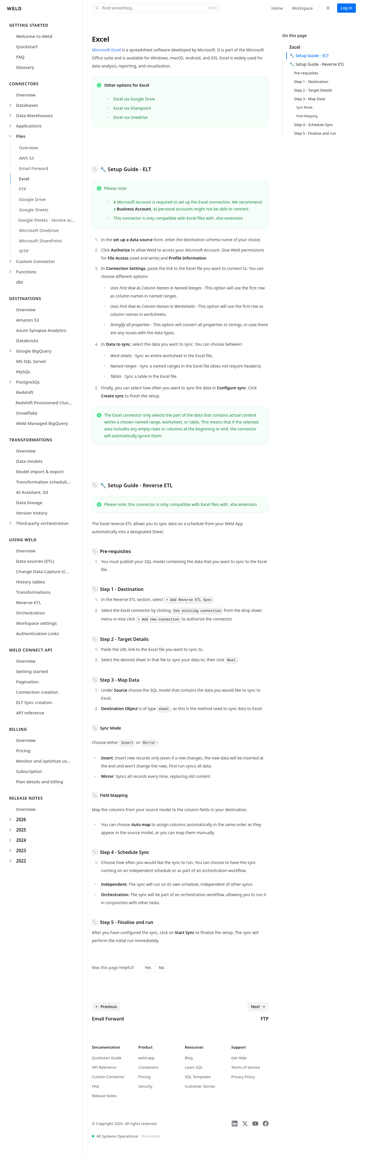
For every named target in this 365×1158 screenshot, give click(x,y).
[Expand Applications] (10, 125)
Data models (29, 461)
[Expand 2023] (10, 850)
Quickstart (27, 46)
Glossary (25, 67)
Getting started (32, 671)
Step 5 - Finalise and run (315, 133)
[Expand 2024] (10, 840)
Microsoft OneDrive (39, 230)
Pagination (27, 682)
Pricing (23, 750)
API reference (30, 713)
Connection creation (37, 692)
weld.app (146, 1057)
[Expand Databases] (10, 105)
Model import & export (40, 471)
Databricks (27, 340)
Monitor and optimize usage (45, 761)
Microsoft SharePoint (40, 240)
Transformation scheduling (44, 482)
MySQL (23, 371)
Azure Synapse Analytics (41, 330)
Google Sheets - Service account (48, 220)
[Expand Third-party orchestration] (10, 523)
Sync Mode (304, 107)
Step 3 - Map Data (309, 98)
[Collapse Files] (10, 136)
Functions (26, 271)
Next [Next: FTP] (258, 1007)
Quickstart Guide (106, 1057)
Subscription (29, 771)
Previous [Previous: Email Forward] (105, 1007)
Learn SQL (194, 1067)
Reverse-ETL (28, 602)
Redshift (24, 392)
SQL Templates (198, 1076)
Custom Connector (35, 261)
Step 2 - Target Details (313, 90)
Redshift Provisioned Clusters (46, 402)
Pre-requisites (306, 73)
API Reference (104, 1067)
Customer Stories (200, 1086)
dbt (19, 282)
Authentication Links (37, 633)
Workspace (302, 8)
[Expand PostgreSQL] (10, 381)
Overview (26, 95)
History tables (30, 582)
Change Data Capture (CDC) (44, 571)
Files (20, 136)
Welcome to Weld (34, 36)
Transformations (33, 592)
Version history (31, 513)
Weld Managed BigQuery (42, 423)
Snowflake (27, 413)
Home (277, 8)
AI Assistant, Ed (32, 492)
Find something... (155, 8)
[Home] (14, 7)
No (161, 967)
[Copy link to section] (95, 169)
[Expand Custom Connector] (10, 261)
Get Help (238, 1057)
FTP (22, 189)
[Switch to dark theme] (328, 8)
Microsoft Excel (106, 50)
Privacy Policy (243, 1076)
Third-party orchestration (42, 523)
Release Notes (104, 1095)
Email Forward (33, 168)
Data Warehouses (34, 115)
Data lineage (29, 502)
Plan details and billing (39, 781)
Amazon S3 (27, 320)
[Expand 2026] (10, 819)
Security (145, 1086)
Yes (148, 967)
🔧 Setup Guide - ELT (309, 55)
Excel (24, 178)
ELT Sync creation (34, 702)
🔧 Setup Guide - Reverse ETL (317, 64)
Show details (151, 1136)
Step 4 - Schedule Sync (313, 124)
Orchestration (30, 613)
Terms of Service (245, 1067)
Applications (29, 126)
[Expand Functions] (10, 271)
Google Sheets (34, 209)
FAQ (20, 57)
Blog (189, 1057)
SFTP (24, 251)
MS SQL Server (31, 361)
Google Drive (32, 199)
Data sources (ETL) (35, 561)
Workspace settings (36, 623)
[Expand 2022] (10, 860)
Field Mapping (306, 116)
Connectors (148, 1067)
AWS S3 (26, 158)
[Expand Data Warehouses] (10, 115)
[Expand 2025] (10, 829)
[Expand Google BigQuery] (10, 350)
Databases (27, 105)
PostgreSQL (28, 382)
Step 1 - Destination (311, 81)
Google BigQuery (34, 351)
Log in (346, 8)
